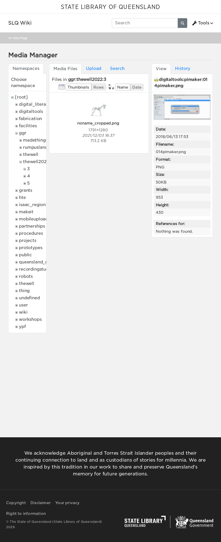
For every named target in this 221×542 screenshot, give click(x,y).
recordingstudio (36, 269)
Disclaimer (40, 503)
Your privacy (67, 503)
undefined (29, 297)
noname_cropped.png (98, 123)
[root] (21, 97)
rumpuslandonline (41, 147)
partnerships (32, 226)
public (25, 254)
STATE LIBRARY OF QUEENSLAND (110, 7)
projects (27, 240)
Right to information (26, 514)
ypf (22, 326)
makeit (26, 211)
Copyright (16, 503)
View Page (20, 38)
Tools (200, 23)
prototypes (30, 247)
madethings (35, 140)
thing (24, 290)
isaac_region (32, 204)
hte (22, 197)
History (182, 68)
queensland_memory (41, 262)
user (23, 305)
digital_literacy (35, 104)
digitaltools (31, 111)
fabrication (30, 118)
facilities (28, 125)
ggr (22, 133)
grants (25, 190)
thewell (30, 154)
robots (26, 276)
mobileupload (33, 219)
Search (117, 68)
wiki (23, 312)
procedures (31, 233)
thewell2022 (36, 161)
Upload (93, 68)
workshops (30, 319)
